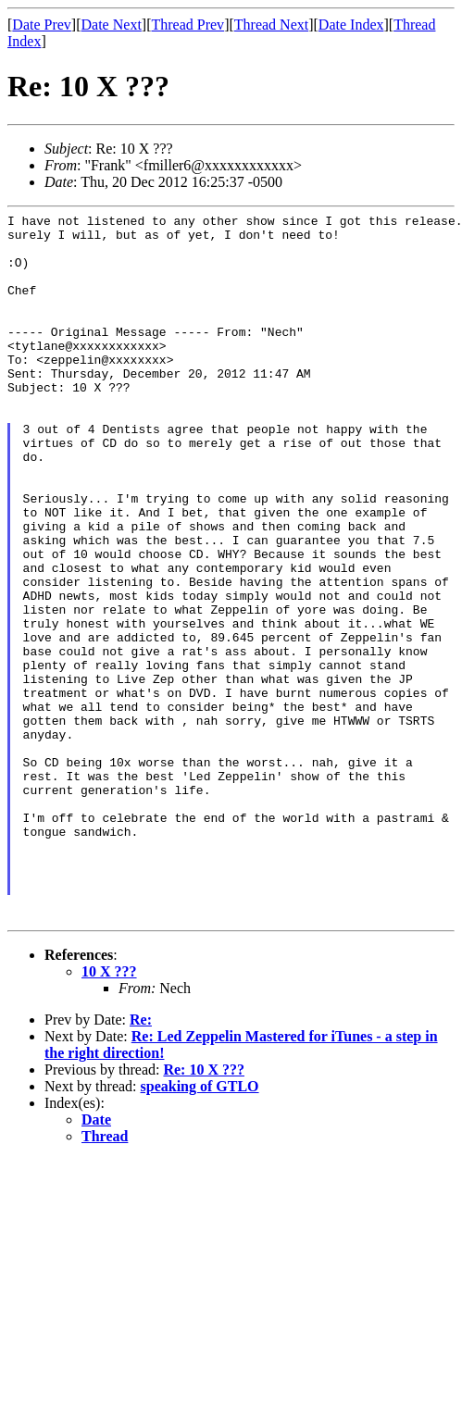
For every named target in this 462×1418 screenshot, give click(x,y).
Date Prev (41, 24)
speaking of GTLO (200, 1228)
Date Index (351, 24)
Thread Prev (187, 24)
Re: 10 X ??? (203, 1211)
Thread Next (271, 24)
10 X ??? (109, 1113)
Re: (141, 1161)
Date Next (111, 24)
